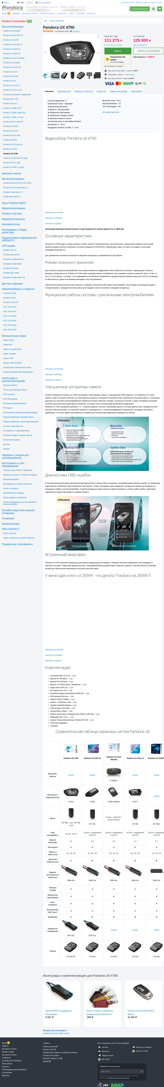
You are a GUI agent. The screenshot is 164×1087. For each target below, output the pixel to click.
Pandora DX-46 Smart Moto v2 (15, 188)
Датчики (6, 444)
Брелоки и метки (11, 173)
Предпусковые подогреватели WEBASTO (19, 239)
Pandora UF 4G (9, 81)
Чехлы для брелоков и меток (15, 390)
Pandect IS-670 (9, 298)
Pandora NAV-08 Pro (11, 255)
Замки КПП (7, 345)
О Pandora (80, 13)
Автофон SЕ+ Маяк (11, 273)
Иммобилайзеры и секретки (18, 289)
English (45, 1061)
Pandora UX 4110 (10, 72)
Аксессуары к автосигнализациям (13, 379)
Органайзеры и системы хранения (17, 484)
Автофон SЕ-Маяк (10, 268)
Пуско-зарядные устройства (15, 497)
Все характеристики (110, 112)
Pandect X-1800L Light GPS (14, 113)
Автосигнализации (57, 21)
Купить (118, 51)
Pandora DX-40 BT (10, 131)
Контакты (91, 13)
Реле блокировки (10, 399)
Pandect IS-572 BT (10, 302)
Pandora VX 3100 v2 (11, 85)
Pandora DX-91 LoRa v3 (13, 144)
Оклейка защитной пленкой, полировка (18, 511)
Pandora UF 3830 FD (11, 54)
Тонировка (8, 518)
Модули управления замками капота (18, 417)
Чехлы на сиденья (10, 488)
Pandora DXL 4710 (10, 99)
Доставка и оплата (128, 2)
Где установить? (45, 2)
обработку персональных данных (118, 1078)
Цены (71, 13)
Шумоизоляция (10, 523)
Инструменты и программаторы (16, 431)
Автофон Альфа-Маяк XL (13, 259)
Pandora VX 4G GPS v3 (12, 44)
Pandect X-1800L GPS (12, 108)
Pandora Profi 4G (10, 103)
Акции (4, 13)
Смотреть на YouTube (54, 212)
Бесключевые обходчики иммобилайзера (20, 412)
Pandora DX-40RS (10, 126)
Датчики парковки (12, 283)
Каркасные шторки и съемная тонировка (20, 475)
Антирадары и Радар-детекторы (14, 231)
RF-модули (7, 408)
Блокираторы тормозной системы (17, 367)
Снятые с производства (13, 426)
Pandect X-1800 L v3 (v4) (13, 117)
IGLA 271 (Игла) (9, 316)
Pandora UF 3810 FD (11, 49)
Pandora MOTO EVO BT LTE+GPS (17, 183)
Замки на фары (9, 354)
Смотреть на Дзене (53, 223)
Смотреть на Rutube (53, 218)
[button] (98, 36)
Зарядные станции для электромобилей (15, 456)
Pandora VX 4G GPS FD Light (15, 158)
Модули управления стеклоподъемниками (20, 422)
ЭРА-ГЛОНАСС (11, 529)
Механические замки (14, 335)
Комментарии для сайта (56, 1033)
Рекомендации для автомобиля (14, 1069)
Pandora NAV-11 (10, 250)
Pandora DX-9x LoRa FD (13, 122)
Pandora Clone (48, 1049)
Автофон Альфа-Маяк (12, 264)
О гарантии (61, 13)
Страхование (7, 1072)
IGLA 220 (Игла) (9, 325)
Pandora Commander (14, 21)
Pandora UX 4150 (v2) (12, 67)
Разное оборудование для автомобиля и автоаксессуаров (20, 503)
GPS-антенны (9, 394)
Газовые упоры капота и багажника (17, 470)
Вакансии (5, 1075)
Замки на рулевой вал (12, 349)
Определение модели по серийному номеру (60, 1052)
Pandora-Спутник (47, 13)
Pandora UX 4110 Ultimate (14, 58)
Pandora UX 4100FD (11, 63)
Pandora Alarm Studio (51, 1055)
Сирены (6, 449)
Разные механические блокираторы (18, 372)
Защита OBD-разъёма (12, 363)
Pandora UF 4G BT (11, 76)
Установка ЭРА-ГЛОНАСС (12, 1061)
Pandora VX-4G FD (11, 40)
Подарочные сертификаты (17, 544)
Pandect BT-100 (9, 293)
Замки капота (8, 340)
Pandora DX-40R (10, 149)
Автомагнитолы (11, 224)
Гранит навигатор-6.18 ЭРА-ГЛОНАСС (19, 538)
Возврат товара (141, 2)
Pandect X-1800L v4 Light (13, 167)
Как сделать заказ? (155, 2)
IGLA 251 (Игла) (9, 307)
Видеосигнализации (13, 208)
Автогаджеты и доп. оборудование (13, 464)
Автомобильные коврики (13, 493)
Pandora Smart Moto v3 (12, 192)
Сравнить (76, 31)
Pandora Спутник (12, 213)
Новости (5, 1046)
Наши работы (7, 1064)
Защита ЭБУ (8, 358)
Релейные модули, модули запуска (17, 435)
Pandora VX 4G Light (11, 163)
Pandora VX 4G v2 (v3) (12, 90)
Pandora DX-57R (10, 140)
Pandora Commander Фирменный (17, 94)
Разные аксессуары (11, 440)
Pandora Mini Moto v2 (12, 197)
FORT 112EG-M (9, 533)
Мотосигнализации (13, 178)
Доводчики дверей (11, 479)
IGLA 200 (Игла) (9, 330)
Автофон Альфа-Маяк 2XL (14, 277)
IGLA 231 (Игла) (9, 321)
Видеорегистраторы (13, 219)
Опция (71, 775)
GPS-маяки (8, 245)
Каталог (16, 13)
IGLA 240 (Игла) (9, 311)
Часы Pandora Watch (14, 203)
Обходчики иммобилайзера (14, 403)
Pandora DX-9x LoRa (11, 135)
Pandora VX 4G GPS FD (13, 35)
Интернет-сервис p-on (51, 1058)
